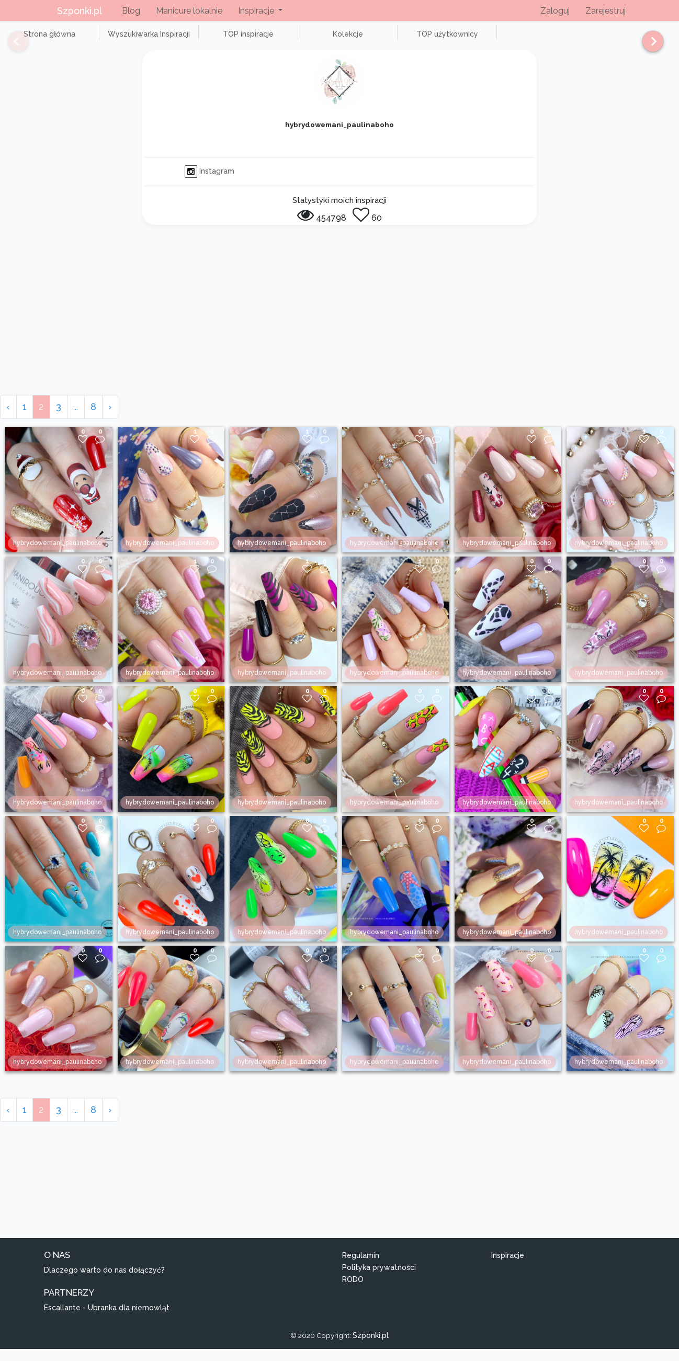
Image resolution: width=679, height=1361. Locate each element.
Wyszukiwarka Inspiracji (125, 40)
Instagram (209, 182)
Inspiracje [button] (257, 11)
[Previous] (10, 46)
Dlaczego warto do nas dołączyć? (104, 1282)
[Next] (648, 46)
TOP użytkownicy (377, 40)
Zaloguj (555, 11)
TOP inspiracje (209, 40)
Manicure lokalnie (189, 11)
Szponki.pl (79, 10)
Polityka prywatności (379, 1279)
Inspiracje (507, 1267)
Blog (131, 11)
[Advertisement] (339, 328)
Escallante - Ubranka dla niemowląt (106, 1319)
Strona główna (41, 40)
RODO (353, 1291)
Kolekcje (293, 40)
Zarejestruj (605, 11)
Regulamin (360, 1267)
